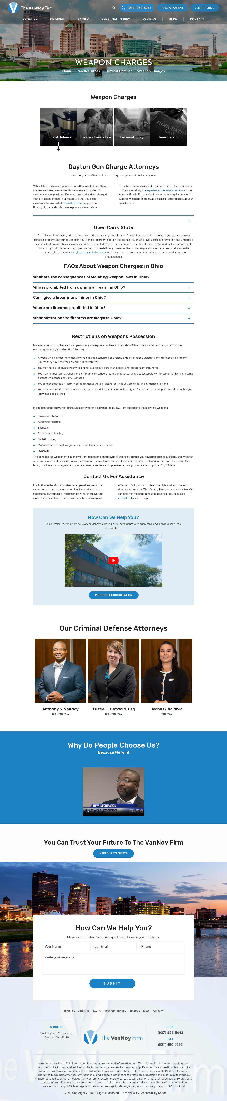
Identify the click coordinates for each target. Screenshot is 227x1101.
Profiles (30, 19)
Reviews (149, 19)
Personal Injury (115, 19)
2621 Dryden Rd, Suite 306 (56, 1033)
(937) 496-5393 (170, 1044)
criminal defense (72, 203)
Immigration (168, 137)
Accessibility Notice (153, 1093)
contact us (124, 498)
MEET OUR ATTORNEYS (113, 853)
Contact (197, 19)
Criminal (57, 19)
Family (83, 19)
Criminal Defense (58, 137)
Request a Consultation (113, 595)
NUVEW (65, 1093)
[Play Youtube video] (113, 560)
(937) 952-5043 (139, 8)
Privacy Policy (130, 1093)
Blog (173, 19)
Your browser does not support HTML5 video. (113, 791)
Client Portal (205, 7)
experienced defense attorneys (164, 190)
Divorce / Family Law (95, 137)
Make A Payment (172, 7)
